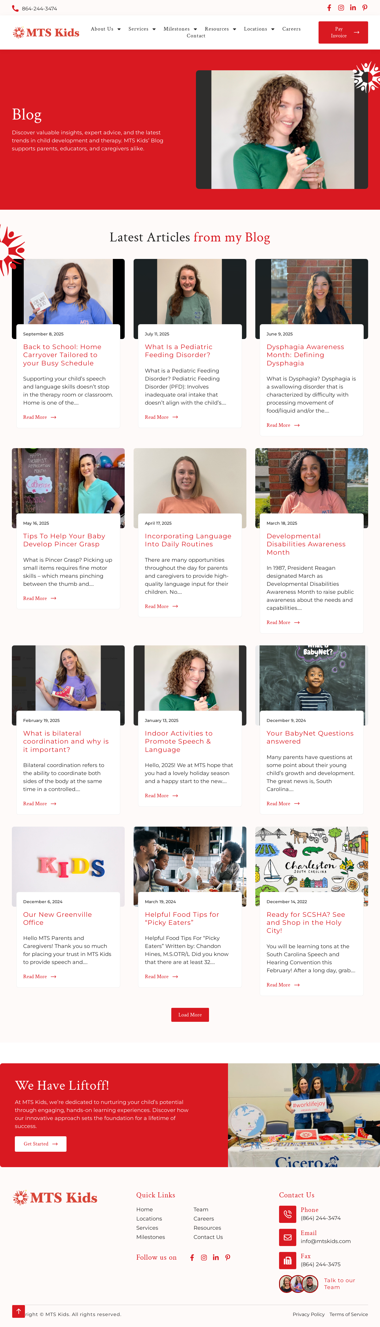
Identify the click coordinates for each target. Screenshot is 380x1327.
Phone (310, 1210)
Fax (306, 1256)
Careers (291, 29)
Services (143, 29)
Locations (260, 29)
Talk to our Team (339, 1284)
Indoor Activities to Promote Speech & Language (179, 741)
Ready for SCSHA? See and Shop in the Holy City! (306, 923)
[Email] (287, 1237)
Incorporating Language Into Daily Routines (188, 540)
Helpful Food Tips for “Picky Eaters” (182, 919)
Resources (221, 29)
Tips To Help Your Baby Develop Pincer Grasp (64, 540)
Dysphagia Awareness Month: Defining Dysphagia (305, 355)
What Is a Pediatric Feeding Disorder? (179, 351)
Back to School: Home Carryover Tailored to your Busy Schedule (62, 355)
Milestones (181, 29)
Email (309, 1233)
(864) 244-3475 (321, 1264)
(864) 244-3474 (321, 1218)
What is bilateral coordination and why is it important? (66, 741)
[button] (190, 1015)
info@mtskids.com (326, 1241)
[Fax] (287, 1260)
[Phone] (287, 1214)
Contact (196, 35)
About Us (106, 29)
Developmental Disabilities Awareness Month (306, 544)
